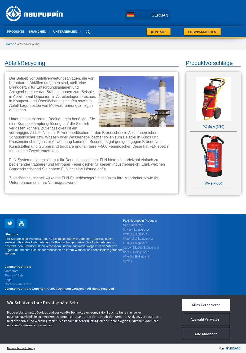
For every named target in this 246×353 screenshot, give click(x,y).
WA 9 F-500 (213, 183)
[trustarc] (232, 348)
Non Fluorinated (133, 225)
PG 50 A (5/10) (213, 127)
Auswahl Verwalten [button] (206, 319)
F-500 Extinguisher (135, 243)
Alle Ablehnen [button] (206, 333)
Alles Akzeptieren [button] (206, 304)
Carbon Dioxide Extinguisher (141, 247)
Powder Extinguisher (136, 229)
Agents (127, 261)
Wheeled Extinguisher (137, 256)
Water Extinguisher (135, 234)
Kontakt (158, 32)
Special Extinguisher (136, 252)
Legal (8, 280)
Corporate (11, 271)
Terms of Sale (14, 275)
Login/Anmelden (202, 32)
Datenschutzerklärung (21, 348)
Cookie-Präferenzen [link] (18, 284)
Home (10, 44)
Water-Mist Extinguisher (138, 238)
